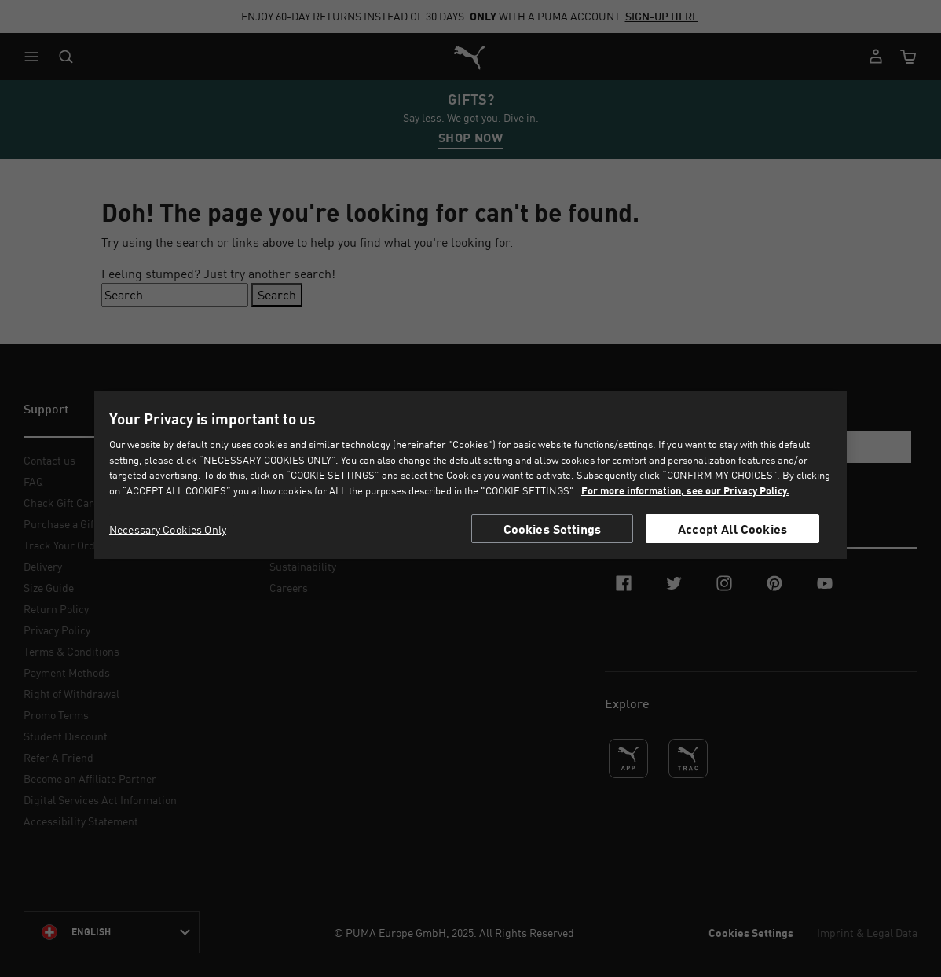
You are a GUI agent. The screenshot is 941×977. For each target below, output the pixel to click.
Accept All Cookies (732, 528)
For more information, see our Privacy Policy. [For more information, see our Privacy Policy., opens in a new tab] (685, 490)
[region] (470, 475)
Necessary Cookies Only (167, 529)
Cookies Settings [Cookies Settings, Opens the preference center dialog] (552, 528)
